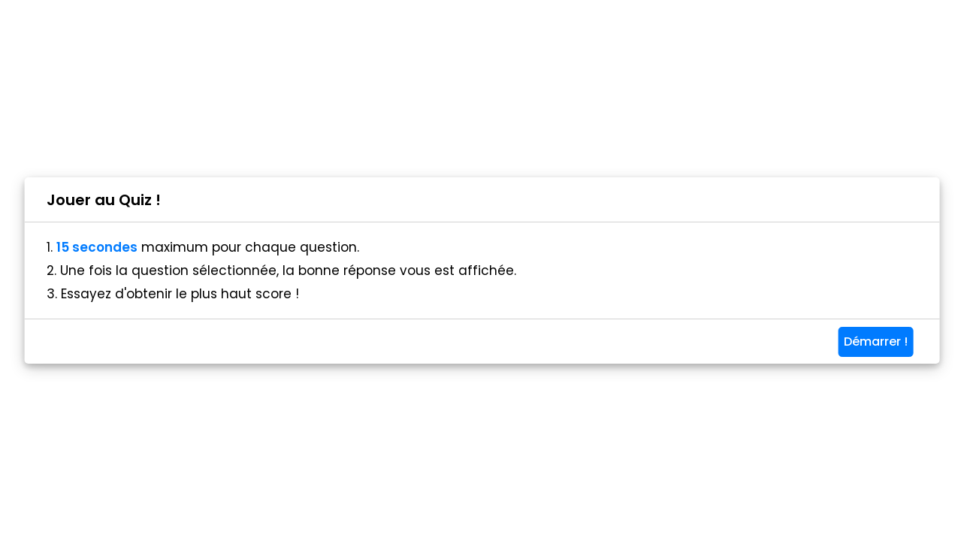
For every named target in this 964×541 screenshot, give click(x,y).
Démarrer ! (876, 341)
